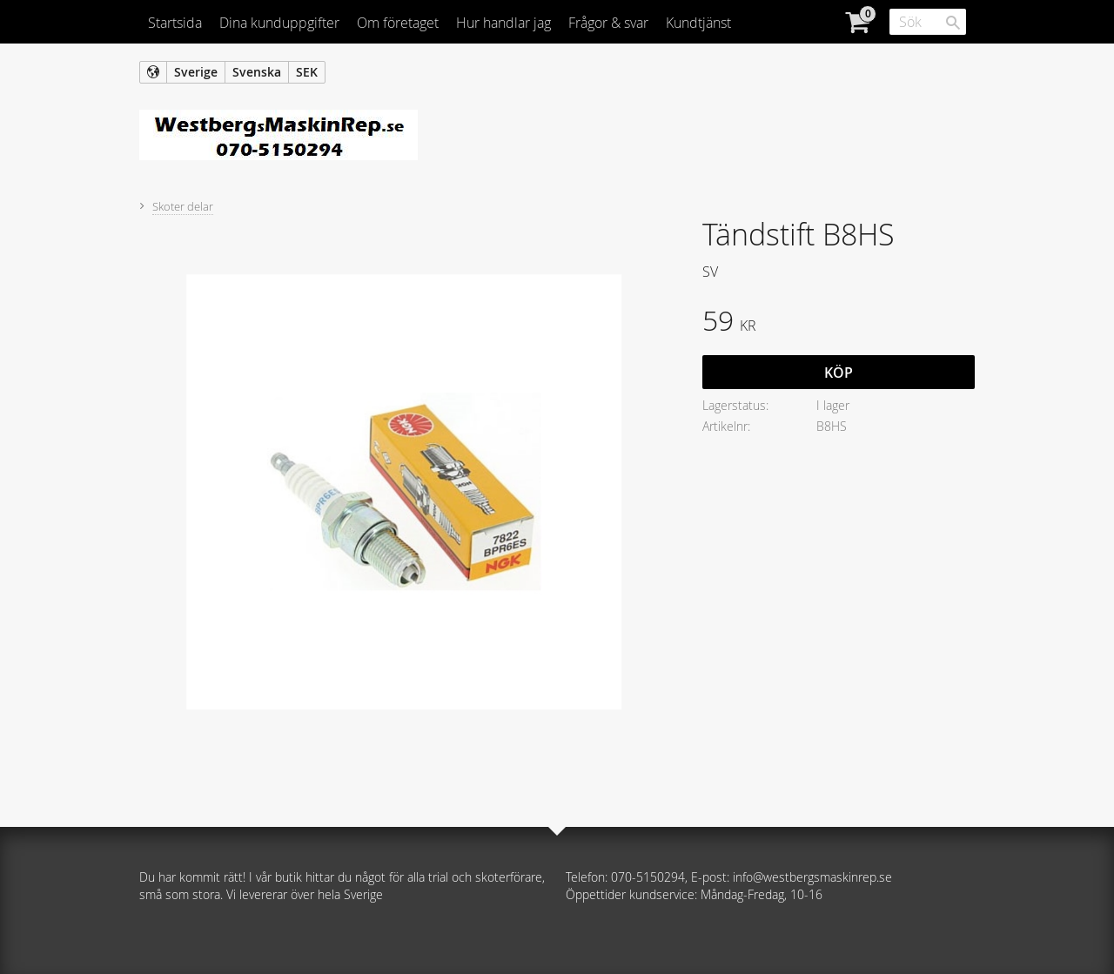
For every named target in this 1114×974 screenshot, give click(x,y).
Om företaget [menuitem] (398, 22)
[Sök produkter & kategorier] (927, 22)
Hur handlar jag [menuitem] (503, 22)
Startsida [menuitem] (175, 22)
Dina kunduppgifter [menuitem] (279, 22)
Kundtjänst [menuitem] (698, 22)
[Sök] (953, 23)
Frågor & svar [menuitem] (608, 22)
